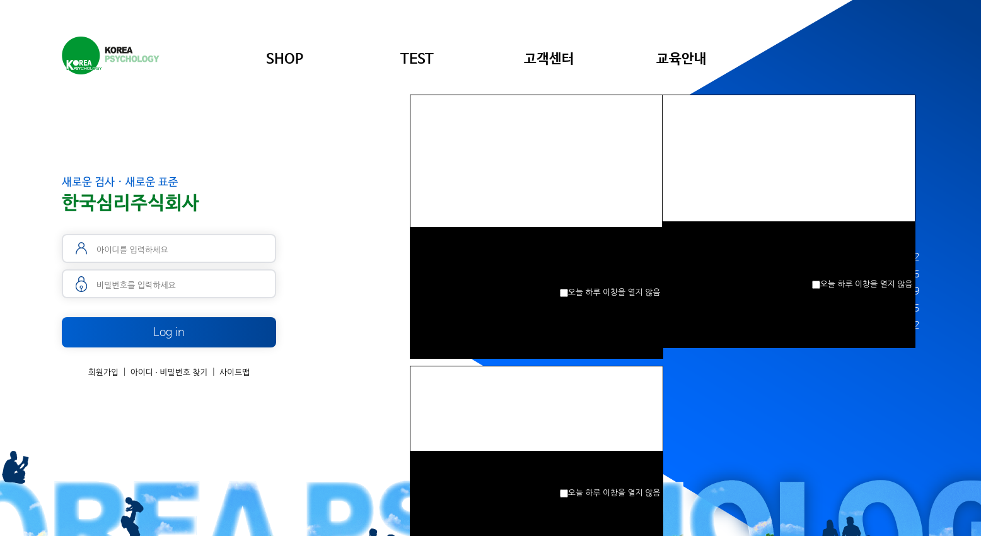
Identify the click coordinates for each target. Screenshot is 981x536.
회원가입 (103, 372)
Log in (169, 332)
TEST (417, 59)
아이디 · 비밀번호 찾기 (169, 372)
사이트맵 (234, 372)
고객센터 (549, 59)
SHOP (284, 59)
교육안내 (681, 59)
